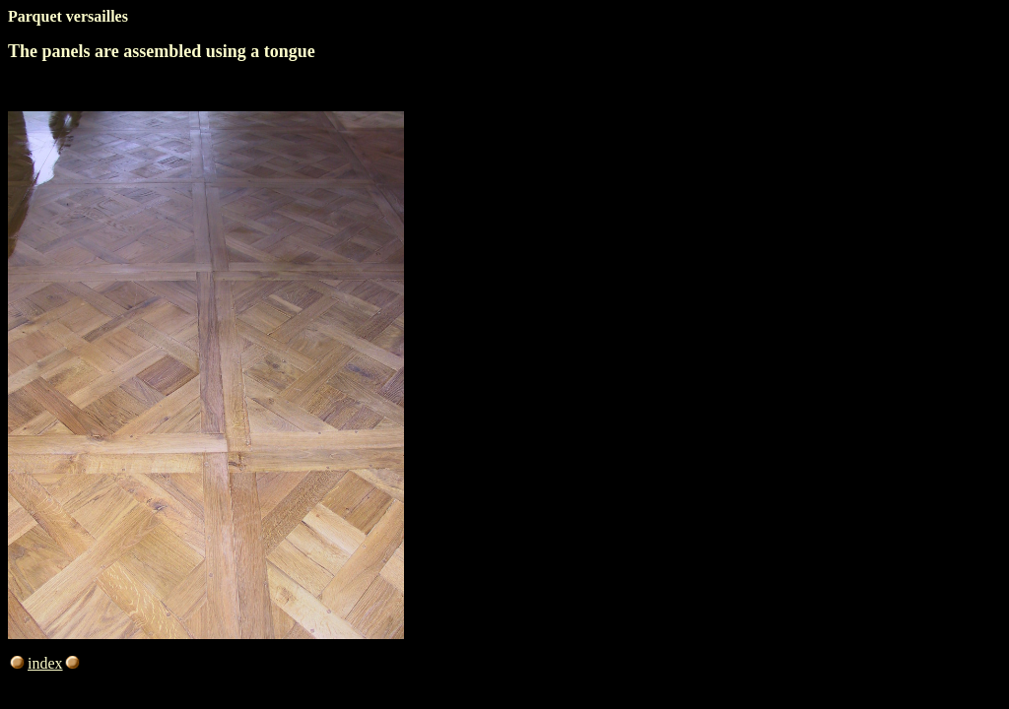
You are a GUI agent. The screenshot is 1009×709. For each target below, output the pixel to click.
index (55, 663)
